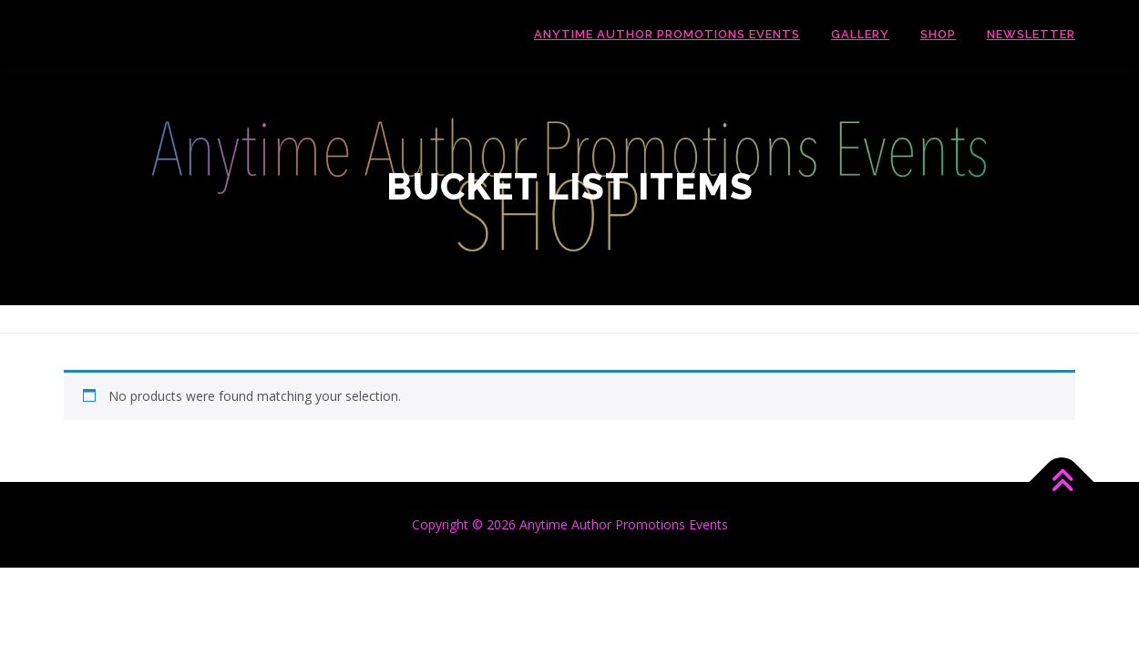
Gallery (860, 34)
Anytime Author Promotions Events (667, 34)
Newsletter (1031, 34)
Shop (938, 34)
